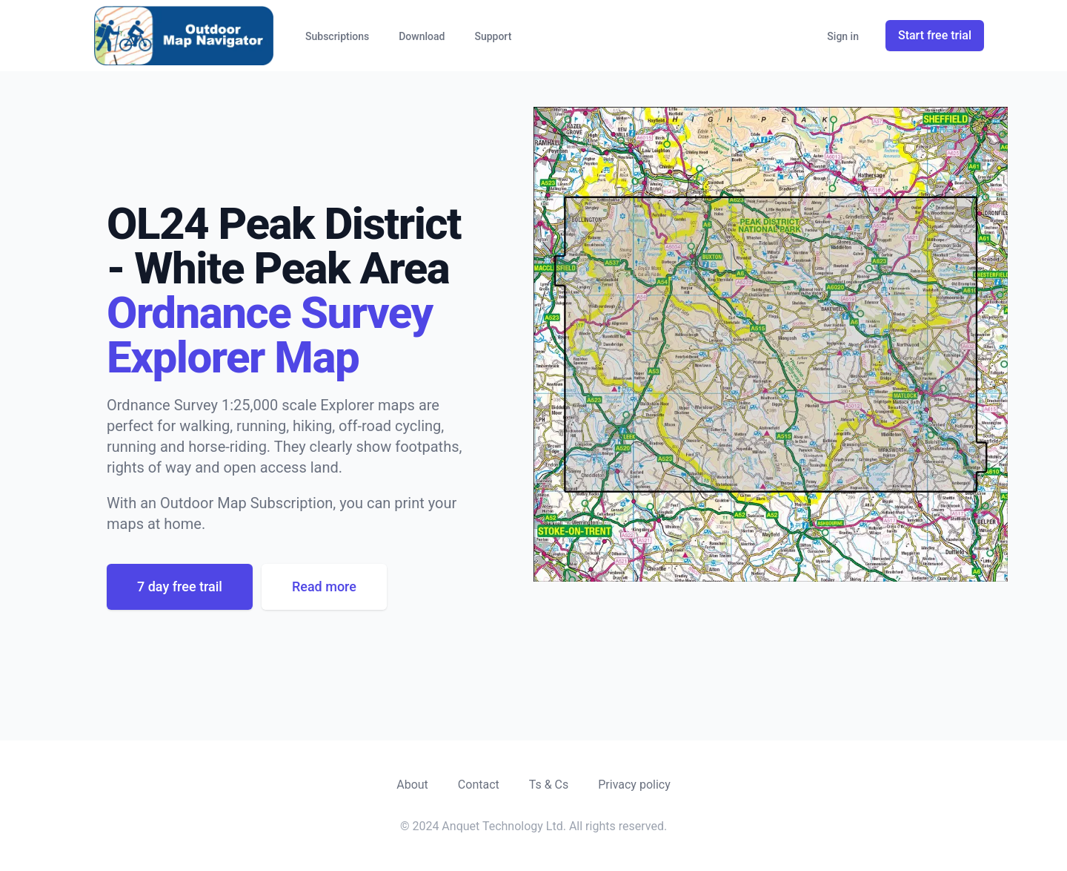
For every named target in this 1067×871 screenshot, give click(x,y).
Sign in (843, 36)
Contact (478, 785)
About (412, 785)
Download (422, 36)
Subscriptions (337, 36)
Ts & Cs (548, 785)
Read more (324, 586)
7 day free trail (179, 586)
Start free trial (934, 35)
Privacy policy (634, 785)
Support (492, 36)
